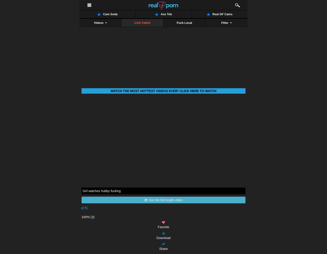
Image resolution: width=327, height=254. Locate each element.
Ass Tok (163, 14)
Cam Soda (107, 14)
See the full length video (163, 200)
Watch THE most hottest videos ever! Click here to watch (163, 91)
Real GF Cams (220, 14)
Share (163, 247)
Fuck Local (184, 22)
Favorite (163, 225)
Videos (100, 22)
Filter (226, 22)
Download (163, 236)
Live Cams (142, 22)
